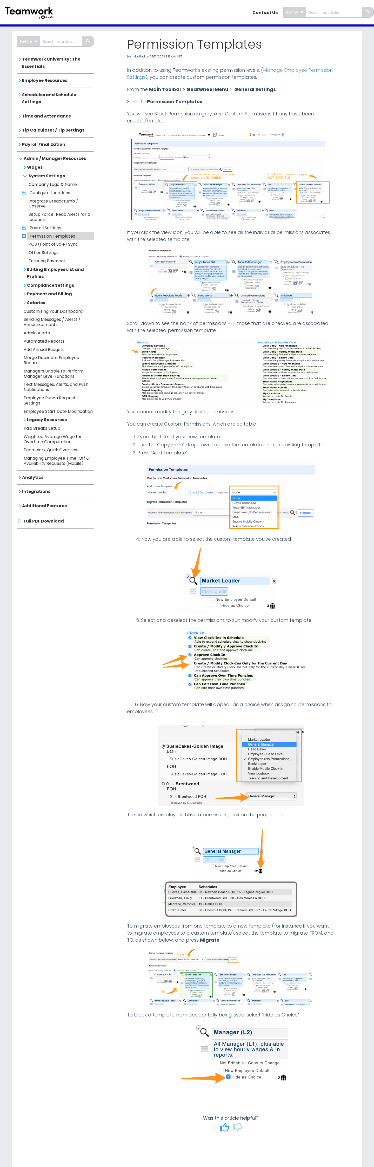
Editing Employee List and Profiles (55, 273)
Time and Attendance (46, 116)
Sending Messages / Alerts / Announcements (52, 322)
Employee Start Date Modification (58, 411)
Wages (35, 167)
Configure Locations (49, 193)
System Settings (47, 176)
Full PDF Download (44, 521)
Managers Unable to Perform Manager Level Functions (53, 373)
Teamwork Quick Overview (51, 450)
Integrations (36, 491)
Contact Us (265, 13)
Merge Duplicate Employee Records (51, 360)
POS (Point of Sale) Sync (53, 244)
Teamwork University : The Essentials (51, 62)
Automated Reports (44, 341)
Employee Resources (44, 80)
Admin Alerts (37, 333)
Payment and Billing (49, 294)
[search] (334, 12)
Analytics (32, 477)
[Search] (368, 12)
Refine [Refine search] (295, 12)
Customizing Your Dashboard (53, 311)
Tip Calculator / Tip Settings (53, 130)
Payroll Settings (45, 228)
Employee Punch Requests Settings (51, 400)
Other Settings (43, 253)
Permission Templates (52, 236)
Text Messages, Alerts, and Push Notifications (56, 387)
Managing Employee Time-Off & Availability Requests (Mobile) (56, 460)
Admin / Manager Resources (55, 158)
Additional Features (44, 506)
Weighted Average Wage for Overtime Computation (53, 439)
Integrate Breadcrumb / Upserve (53, 203)
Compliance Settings (50, 285)
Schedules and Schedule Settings (49, 98)
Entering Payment (47, 261)
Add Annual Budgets (44, 350)
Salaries (36, 303)
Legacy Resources (47, 420)
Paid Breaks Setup (42, 428)
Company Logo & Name (53, 184)
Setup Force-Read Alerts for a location (59, 217)
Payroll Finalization (43, 144)
